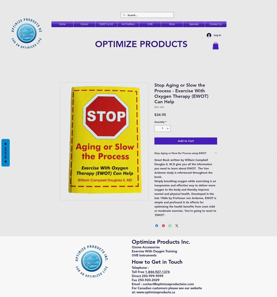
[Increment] (168, 128)
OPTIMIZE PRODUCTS (142, 44)
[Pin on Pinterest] (163, 226)
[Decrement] (157, 128)
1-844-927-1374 (157, 272)
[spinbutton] (162, 128)
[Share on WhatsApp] (170, 226)
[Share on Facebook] (157, 226)
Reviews (6, 152)
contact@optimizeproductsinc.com (168, 284)
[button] (216, 45)
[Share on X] (177, 226)
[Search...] (147, 15)
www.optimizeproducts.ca (156, 292)
